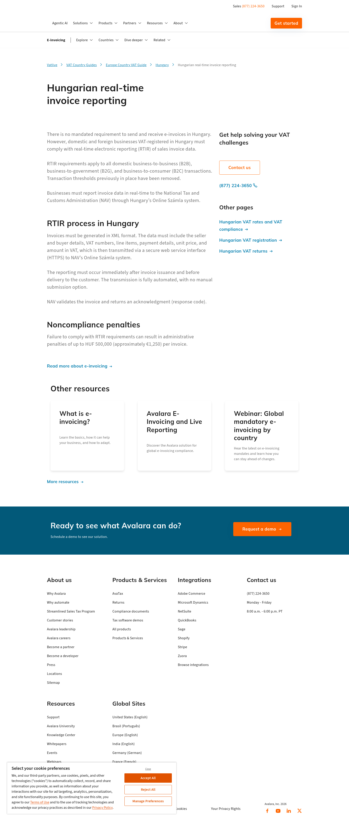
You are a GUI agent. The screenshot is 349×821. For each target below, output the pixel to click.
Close (148, 769)
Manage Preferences (148, 801)
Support (278, 6)
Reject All (148, 789)
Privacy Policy (102, 807)
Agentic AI (60, 23)
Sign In (296, 6)
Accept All (148, 778)
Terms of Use (39, 802)
